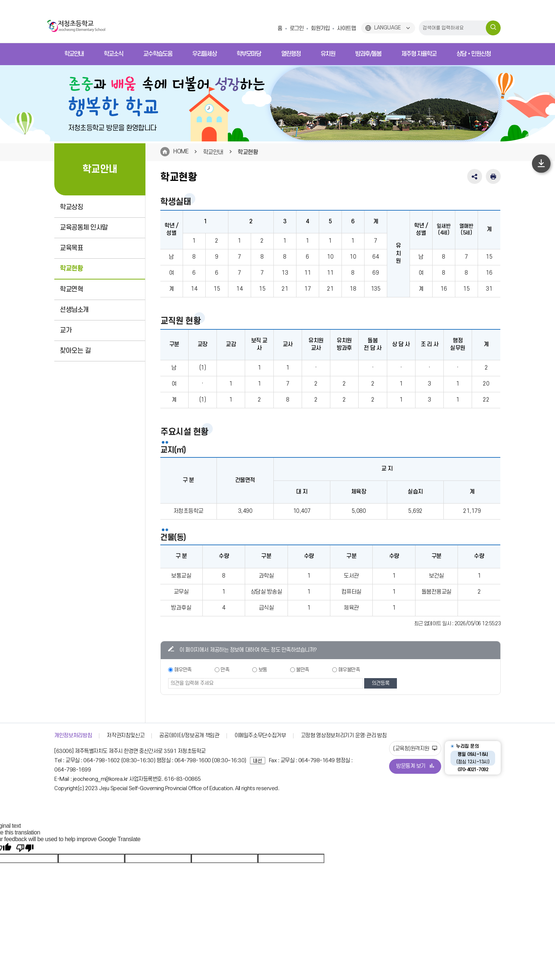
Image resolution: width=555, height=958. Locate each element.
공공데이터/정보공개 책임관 (189, 735)
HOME (180, 151)
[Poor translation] (25, 848)
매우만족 (183, 670)
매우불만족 (349, 670)
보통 (263, 670)
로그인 (297, 28)
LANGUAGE (387, 28)
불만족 (302, 670)
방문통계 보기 (415, 766)
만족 (225, 670)
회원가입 (320, 28)
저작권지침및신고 (125, 735)
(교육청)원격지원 (415, 748)
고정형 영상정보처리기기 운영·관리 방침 (344, 735)
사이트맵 (346, 28)
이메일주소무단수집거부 (260, 735)
